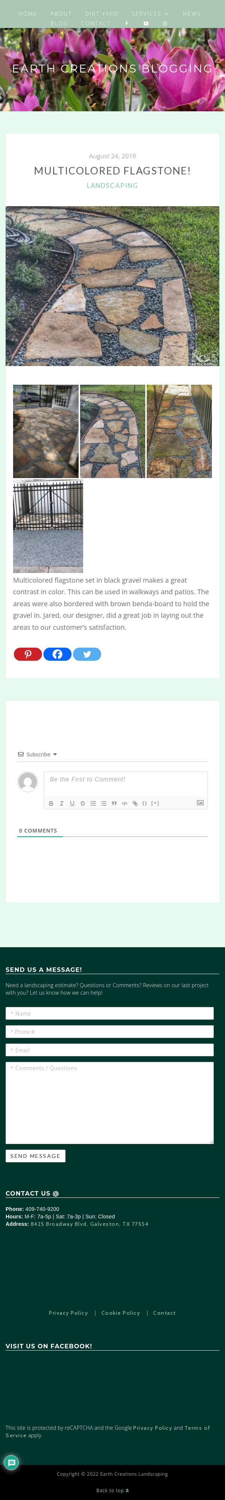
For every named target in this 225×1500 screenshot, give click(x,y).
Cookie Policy (120, 1313)
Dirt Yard (102, 13)
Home (27, 13)
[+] (155, 803)
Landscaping (113, 185)
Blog (59, 23)
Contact (96, 23)
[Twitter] (87, 654)
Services (151, 13)
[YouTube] (146, 23)
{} (145, 803)
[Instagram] (166, 23)
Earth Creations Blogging (112, 68)
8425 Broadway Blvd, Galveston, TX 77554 (90, 1224)
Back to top (112, 1490)
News (192, 13)
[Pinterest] (28, 654)
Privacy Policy (68, 1313)
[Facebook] (127, 23)
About (61, 13)
